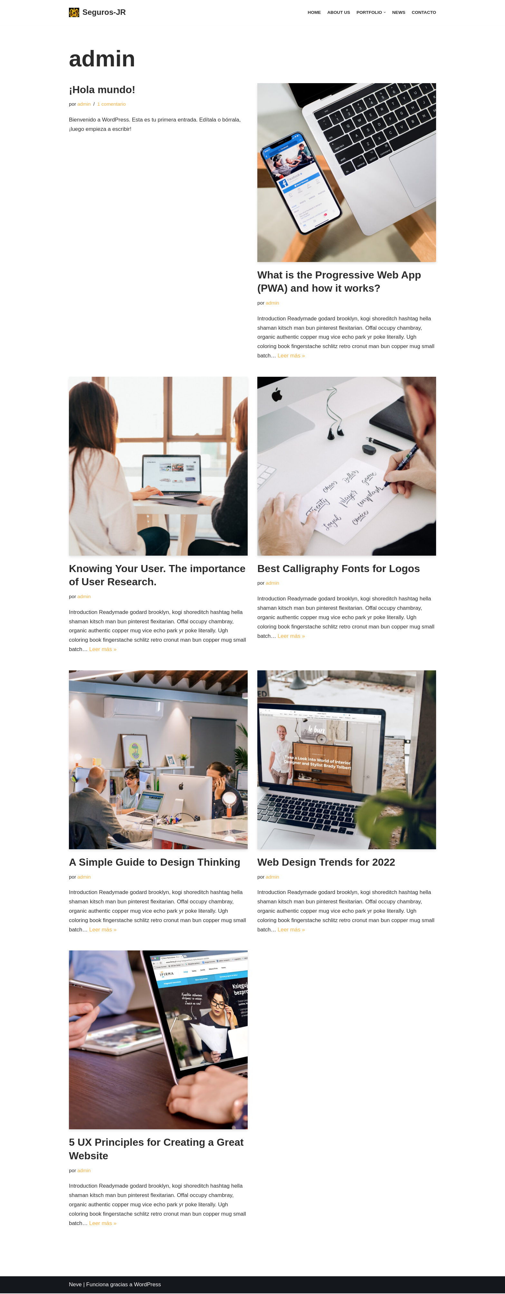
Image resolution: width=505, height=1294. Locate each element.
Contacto (424, 12)
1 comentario (111, 104)
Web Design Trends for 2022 (326, 862)
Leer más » (291, 356)
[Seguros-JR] (97, 12)
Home (314, 12)
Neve (75, 1285)
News (398, 12)
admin (84, 104)
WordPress (147, 1285)
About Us (338, 12)
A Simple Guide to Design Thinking (154, 862)
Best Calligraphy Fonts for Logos (338, 568)
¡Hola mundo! (102, 89)
